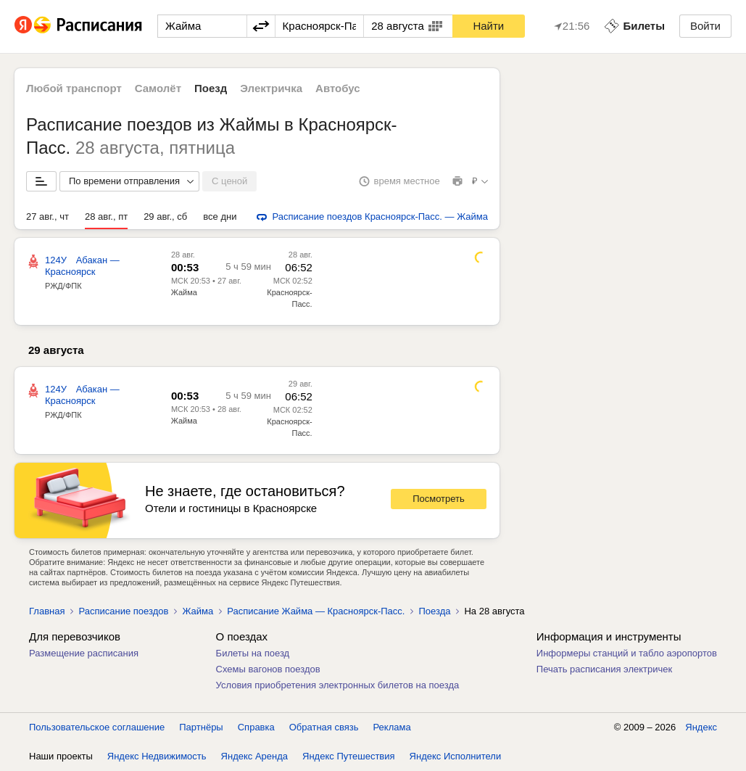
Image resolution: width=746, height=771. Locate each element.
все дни (219, 216)
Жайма (184, 292)
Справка (256, 727)
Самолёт (158, 88)
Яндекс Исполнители (456, 756)
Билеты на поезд (253, 653)
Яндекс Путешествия (348, 756)
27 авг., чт (47, 216)
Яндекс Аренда (254, 756)
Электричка (271, 88)
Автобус (337, 88)
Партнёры (201, 727)
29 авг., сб (165, 216)
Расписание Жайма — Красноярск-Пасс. (316, 611)
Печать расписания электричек (604, 669)
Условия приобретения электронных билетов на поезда (338, 685)
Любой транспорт (74, 88)
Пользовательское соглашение (97, 727)
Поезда (434, 611)
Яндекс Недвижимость (157, 756)
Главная (47, 611)
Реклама (392, 727)
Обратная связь (324, 727)
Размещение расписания (83, 653)
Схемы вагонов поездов (268, 669)
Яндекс (701, 727)
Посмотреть (439, 498)
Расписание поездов (123, 611)
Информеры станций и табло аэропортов (626, 653)
